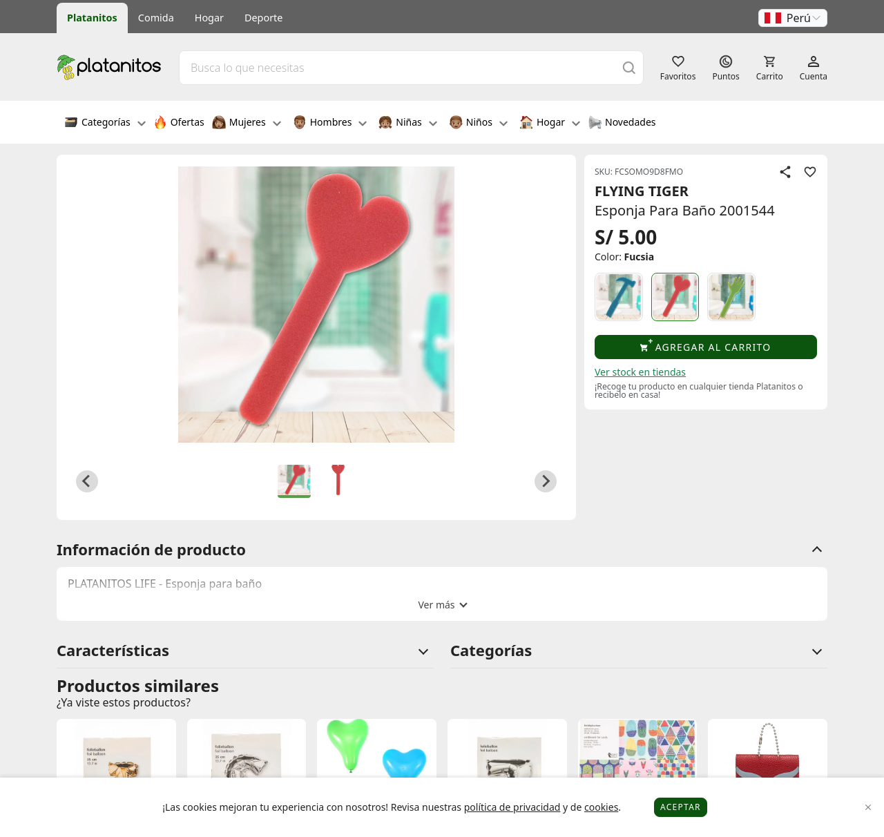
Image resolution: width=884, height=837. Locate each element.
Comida (156, 17)
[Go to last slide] (87, 481)
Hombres (330, 123)
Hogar (209, 17)
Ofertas (178, 123)
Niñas (407, 123)
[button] (792, 18)
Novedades (622, 123)
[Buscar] (629, 67)
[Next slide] (546, 481)
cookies (601, 807)
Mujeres (246, 123)
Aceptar (680, 807)
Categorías (105, 123)
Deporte (263, 17)
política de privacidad (512, 807)
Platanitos (92, 17)
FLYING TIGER (642, 191)
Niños (478, 123)
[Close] (868, 807)
